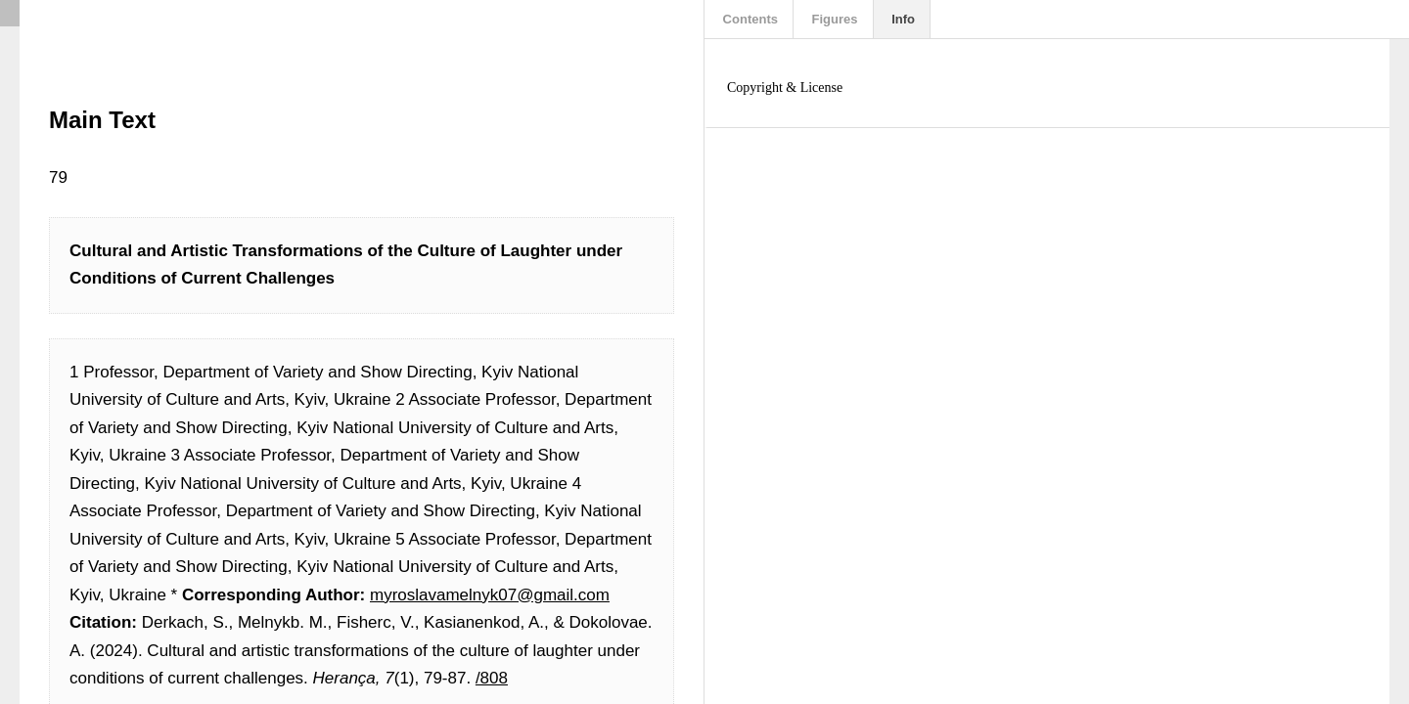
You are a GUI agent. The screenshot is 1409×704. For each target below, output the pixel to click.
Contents (748, 19)
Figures (833, 19)
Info (901, 19)
